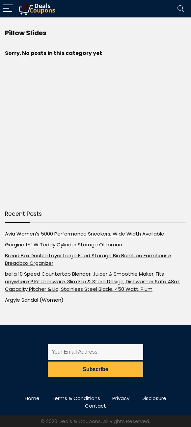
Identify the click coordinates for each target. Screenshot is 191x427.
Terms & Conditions (76, 398)
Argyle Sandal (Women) (34, 299)
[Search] (181, 8)
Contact (95, 405)
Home (32, 398)
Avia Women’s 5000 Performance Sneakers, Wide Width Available (84, 233)
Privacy (120, 398)
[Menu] (8, 8)
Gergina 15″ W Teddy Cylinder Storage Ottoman (63, 244)
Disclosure (154, 398)
